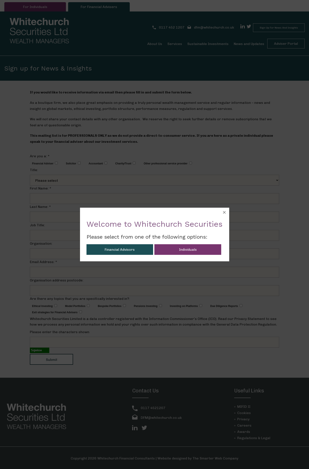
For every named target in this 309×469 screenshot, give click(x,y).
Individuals (188, 249)
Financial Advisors (120, 249)
